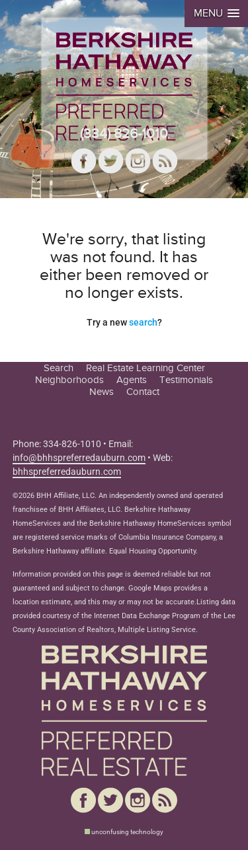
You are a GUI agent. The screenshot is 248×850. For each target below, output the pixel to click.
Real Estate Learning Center (145, 368)
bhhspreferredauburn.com (67, 471)
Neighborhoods (69, 380)
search (143, 322)
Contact (142, 392)
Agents (131, 380)
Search (58, 368)
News (101, 392)
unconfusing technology (127, 831)
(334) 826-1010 (124, 133)
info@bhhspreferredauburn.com (79, 457)
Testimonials (186, 380)
